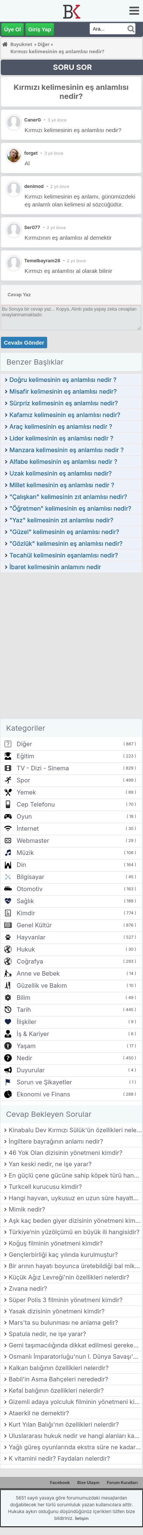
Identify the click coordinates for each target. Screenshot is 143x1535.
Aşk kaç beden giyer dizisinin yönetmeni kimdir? (75, 1220)
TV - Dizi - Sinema (43, 768)
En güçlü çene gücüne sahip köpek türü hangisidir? (75, 1175)
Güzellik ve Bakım (42, 985)
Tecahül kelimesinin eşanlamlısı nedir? (63, 555)
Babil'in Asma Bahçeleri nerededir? (58, 1379)
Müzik (25, 852)
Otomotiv (30, 889)
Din (21, 864)
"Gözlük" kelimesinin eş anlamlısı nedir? (66, 543)
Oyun (24, 816)
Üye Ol (12, 29)
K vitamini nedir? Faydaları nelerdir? (59, 1458)
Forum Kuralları (122, 1482)
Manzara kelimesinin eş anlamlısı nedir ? (66, 450)
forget (31, 153)
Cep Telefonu (36, 804)
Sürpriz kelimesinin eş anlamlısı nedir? (63, 403)
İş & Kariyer (33, 1034)
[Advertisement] (71, 648)
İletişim (82, 1518)
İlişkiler (26, 1021)
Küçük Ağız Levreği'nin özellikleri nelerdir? (69, 1277)
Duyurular (31, 1070)
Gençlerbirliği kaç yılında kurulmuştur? (63, 1254)
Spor (23, 780)
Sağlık (25, 901)
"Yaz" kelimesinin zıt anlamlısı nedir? (61, 520)
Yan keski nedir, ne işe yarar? (50, 1164)
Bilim (23, 997)
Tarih (24, 1009)
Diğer (24, 744)
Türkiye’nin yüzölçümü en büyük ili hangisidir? (74, 1232)
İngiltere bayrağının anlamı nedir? (56, 1141)
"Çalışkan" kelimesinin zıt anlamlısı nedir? (68, 496)
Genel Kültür (34, 925)
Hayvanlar (31, 937)
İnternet (28, 828)
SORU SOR (72, 67)
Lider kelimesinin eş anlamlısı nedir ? (61, 438)
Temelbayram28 (42, 260)
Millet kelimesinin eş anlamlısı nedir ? (61, 485)
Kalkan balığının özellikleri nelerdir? (59, 1368)
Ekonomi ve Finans (43, 1094)
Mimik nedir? (27, 1209)
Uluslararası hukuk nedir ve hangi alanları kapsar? (75, 1436)
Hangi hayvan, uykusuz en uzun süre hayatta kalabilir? (75, 1198)
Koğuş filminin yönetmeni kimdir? (56, 1243)
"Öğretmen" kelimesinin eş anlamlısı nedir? (70, 508)
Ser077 (32, 227)
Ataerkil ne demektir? (39, 1413)
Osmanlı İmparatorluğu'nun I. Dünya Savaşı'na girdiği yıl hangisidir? (75, 1356)
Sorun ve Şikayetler (44, 1082)
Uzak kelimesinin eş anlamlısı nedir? (60, 473)
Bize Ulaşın (88, 1482)
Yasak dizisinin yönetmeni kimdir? (56, 1311)
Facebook (60, 1482)
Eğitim (25, 756)
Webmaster (33, 840)
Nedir (24, 1058)
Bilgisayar (30, 877)
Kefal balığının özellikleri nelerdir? (56, 1390)
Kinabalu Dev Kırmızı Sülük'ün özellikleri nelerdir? (75, 1130)
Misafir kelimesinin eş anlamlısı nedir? (63, 391)
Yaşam (26, 1046)
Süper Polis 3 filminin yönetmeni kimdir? (66, 1300)
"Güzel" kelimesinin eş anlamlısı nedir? (64, 532)
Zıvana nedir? (28, 1288)
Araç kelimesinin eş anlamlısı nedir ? (60, 426)
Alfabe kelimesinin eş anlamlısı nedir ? (63, 461)
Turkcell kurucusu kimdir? (45, 1186)
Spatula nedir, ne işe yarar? (47, 1334)
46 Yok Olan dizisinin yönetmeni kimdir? (65, 1152)
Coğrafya (30, 961)
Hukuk (26, 949)
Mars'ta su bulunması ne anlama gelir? (63, 1322)
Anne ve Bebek (38, 973)
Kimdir (26, 913)
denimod (34, 186)
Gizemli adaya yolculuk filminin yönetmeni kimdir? (75, 1402)
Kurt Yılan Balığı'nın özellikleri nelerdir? (64, 1424)
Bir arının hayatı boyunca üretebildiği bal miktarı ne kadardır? (75, 1266)
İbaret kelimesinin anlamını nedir (55, 567)
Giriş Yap (39, 29)
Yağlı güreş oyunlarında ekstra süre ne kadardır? (75, 1447)
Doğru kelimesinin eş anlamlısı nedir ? (63, 379)
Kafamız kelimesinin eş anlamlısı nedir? (64, 415)
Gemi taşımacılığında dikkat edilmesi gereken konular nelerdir (75, 1345)
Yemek (26, 792)
